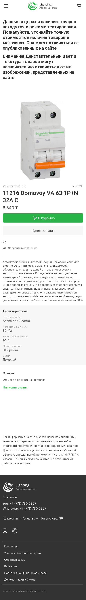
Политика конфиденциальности (25, 573)
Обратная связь (14, 559)
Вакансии (10, 566)
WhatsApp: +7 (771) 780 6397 (24, 508)
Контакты (10, 546)
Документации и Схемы (20, 579)
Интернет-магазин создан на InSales (24, 591)
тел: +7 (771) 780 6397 (19, 504)
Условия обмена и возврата (22, 553)
